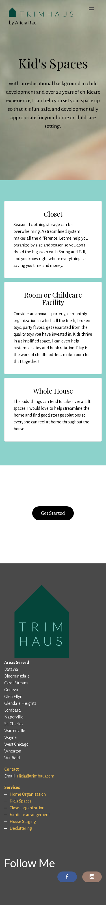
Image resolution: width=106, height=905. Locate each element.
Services (12, 787)
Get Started (53, 513)
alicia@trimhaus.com (35, 776)
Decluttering (21, 828)
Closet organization (27, 808)
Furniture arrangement (30, 814)
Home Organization (28, 794)
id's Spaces (21, 801)
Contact (11, 769)
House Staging (23, 821)
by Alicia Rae (22, 23)
